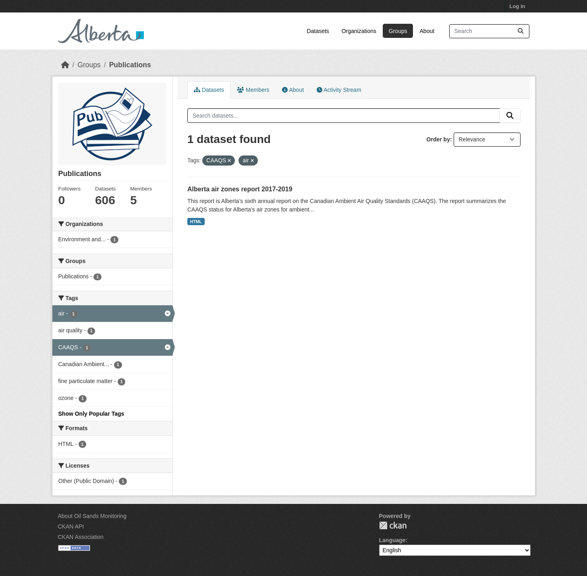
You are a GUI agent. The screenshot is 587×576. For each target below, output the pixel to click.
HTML (196, 221)
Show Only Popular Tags (91, 413)
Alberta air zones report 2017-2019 (239, 189)
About (427, 31)
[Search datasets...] (489, 31)
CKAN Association (81, 537)
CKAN (393, 525)
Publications (130, 65)
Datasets (318, 31)
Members (253, 90)
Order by (438, 139)
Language (392, 540)
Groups (398, 31)
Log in (517, 6)
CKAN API (71, 526)
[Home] (65, 65)
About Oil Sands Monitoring (92, 516)
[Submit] (520, 31)
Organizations (359, 31)
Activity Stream (339, 90)
